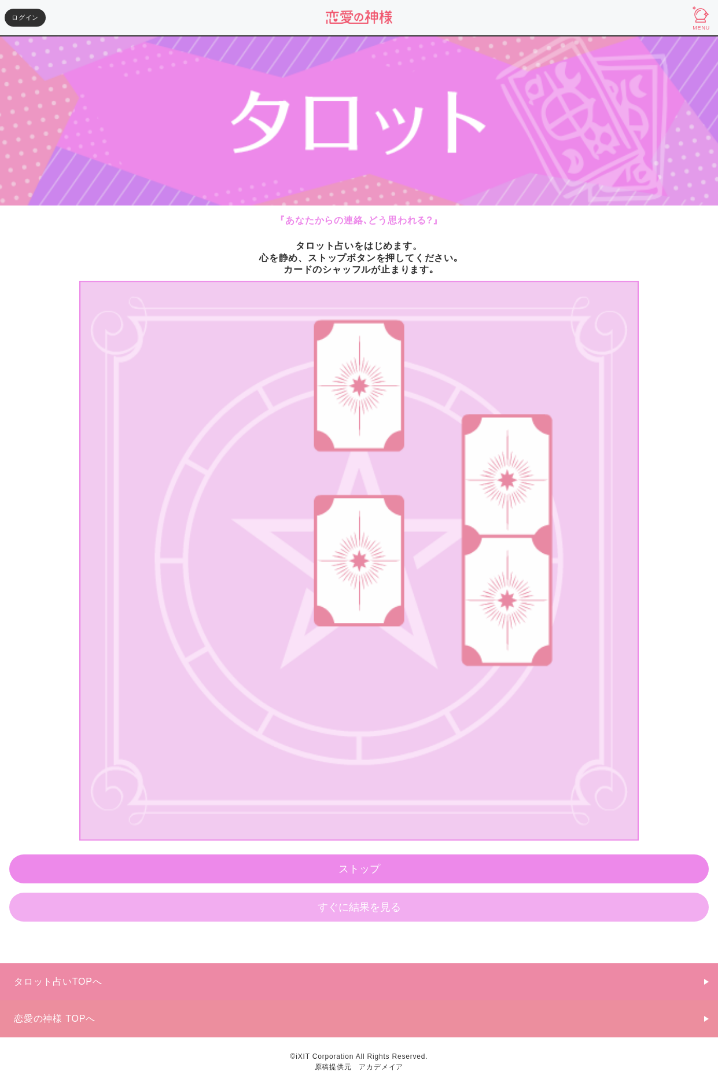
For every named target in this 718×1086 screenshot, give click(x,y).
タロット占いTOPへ (58, 981)
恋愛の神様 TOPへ (54, 1018)
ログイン (25, 17)
